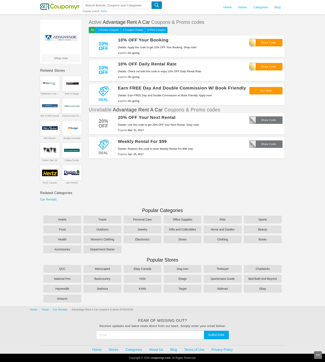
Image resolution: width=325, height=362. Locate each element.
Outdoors (102, 229)
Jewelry (142, 229)
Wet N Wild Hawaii (49, 116)
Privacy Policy (222, 349)
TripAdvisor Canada (49, 93)
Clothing (222, 239)
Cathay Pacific (72, 160)
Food (62, 229)
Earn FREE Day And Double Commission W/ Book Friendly (182, 88)
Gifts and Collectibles (182, 229)
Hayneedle (62, 288)
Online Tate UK (49, 160)
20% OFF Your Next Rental (147, 117)
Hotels (62, 219)
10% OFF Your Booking (143, 39)
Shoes (182, 239)
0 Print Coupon (156, 29)
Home (33, 309)
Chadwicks (263, 268)
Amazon (62, 298)
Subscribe (216, 335)
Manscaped (102, 268)
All (92, 29)
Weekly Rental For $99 (142, 141)
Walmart (222, 288)
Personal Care (142, 219)
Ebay (262, 288)
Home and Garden (222, 229)
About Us (156, 349)
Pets (223, 219)
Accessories (62, 249)
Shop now (61, 58)
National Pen (62, 278)
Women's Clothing (102, 239)
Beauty (262, 229)
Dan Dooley (72, 182)
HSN (142, 278)
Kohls (104, 11)
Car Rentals (48, 199)
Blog (277, 7)
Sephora (102, 288)
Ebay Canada (142, 268)
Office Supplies (182, 219)
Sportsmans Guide (223, 278)
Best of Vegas (72, 93)
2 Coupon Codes (133, 29)
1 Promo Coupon (108, 29)
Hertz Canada (50, 182)
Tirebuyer (223, 268)
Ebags (182, 278)
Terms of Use (194, 349)
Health (62, 239)
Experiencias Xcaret (71, 116)
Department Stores (102, 249)
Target (182, 288)
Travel (102, 219)
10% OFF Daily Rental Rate (147, 64)
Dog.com (182, 268)
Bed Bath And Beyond (263, 278)
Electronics (142, 239)
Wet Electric (50, 138)
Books (263, 239)
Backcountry (102, 278)
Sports (262, 219)
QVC (62, 268)
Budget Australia (72, 138)
